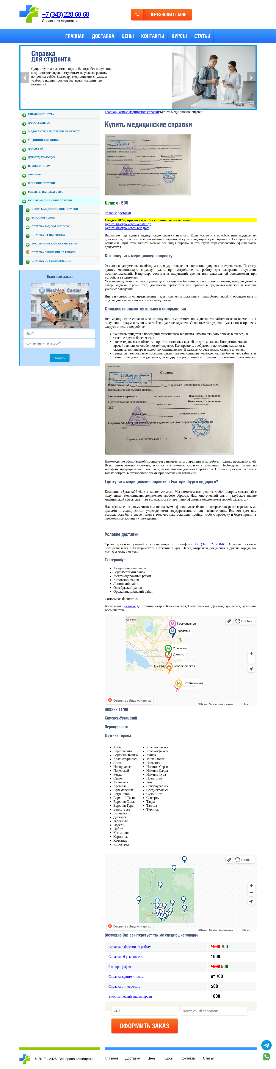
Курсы (179, 36)
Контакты (152, 36)
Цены (128, 36)
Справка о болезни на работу (53, 252)
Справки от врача (41, 114)
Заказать (60, 357)
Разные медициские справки (50, 200)
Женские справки (41, 183)
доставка (129, 606)
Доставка (103, 36)
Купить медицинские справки (54, 209)
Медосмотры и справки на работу (54, 131)
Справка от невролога (48, 234)
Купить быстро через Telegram (127, 228)
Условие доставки (118, 213)
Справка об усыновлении (51, 260)
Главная (75, 36)
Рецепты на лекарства (45, 191)
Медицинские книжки (45, 140)
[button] (24, 77)
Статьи (202, 36)
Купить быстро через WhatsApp (128, 224)
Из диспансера (39, 165)
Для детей (35, 148)
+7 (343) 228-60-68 (65, 14)
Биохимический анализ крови (54, 243)
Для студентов (39, 122)
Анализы (35, 174)
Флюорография (43, 217)
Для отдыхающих (42, 157)
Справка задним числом (50, 226)
